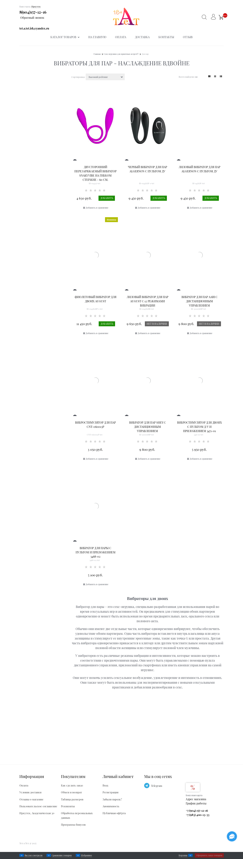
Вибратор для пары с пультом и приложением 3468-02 (95, 552)
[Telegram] (146, 785)
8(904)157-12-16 (32, 12)
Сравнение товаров (62, 855)
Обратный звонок (32, 17)
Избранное (86, 855)
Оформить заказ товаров (209, 855)
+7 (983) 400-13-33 (197, 815)
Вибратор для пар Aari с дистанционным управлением (199, 301)
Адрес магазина (196, 799)
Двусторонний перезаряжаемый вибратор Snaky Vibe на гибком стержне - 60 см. (95, 173)
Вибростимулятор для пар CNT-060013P (95, 425)
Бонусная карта (194, 795)
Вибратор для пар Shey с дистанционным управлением (147, 427)
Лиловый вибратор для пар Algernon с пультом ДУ (199, 169)
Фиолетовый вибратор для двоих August (95, 299)
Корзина (183, 855)
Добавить (106, 198)
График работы (196, 803)
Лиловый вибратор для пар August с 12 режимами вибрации (147, 301)
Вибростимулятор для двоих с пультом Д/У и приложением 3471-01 (199, 427)
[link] (209, 76)
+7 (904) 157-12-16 (197, 810)
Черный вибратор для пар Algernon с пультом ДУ (147, 169)
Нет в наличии (157, 323)
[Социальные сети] (232, 836)
